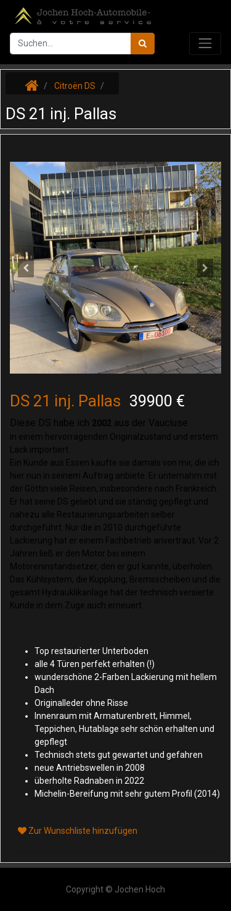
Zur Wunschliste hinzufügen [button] (77, 831)
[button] (25, 268)
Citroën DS (74, 86)
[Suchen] (143, 43)
